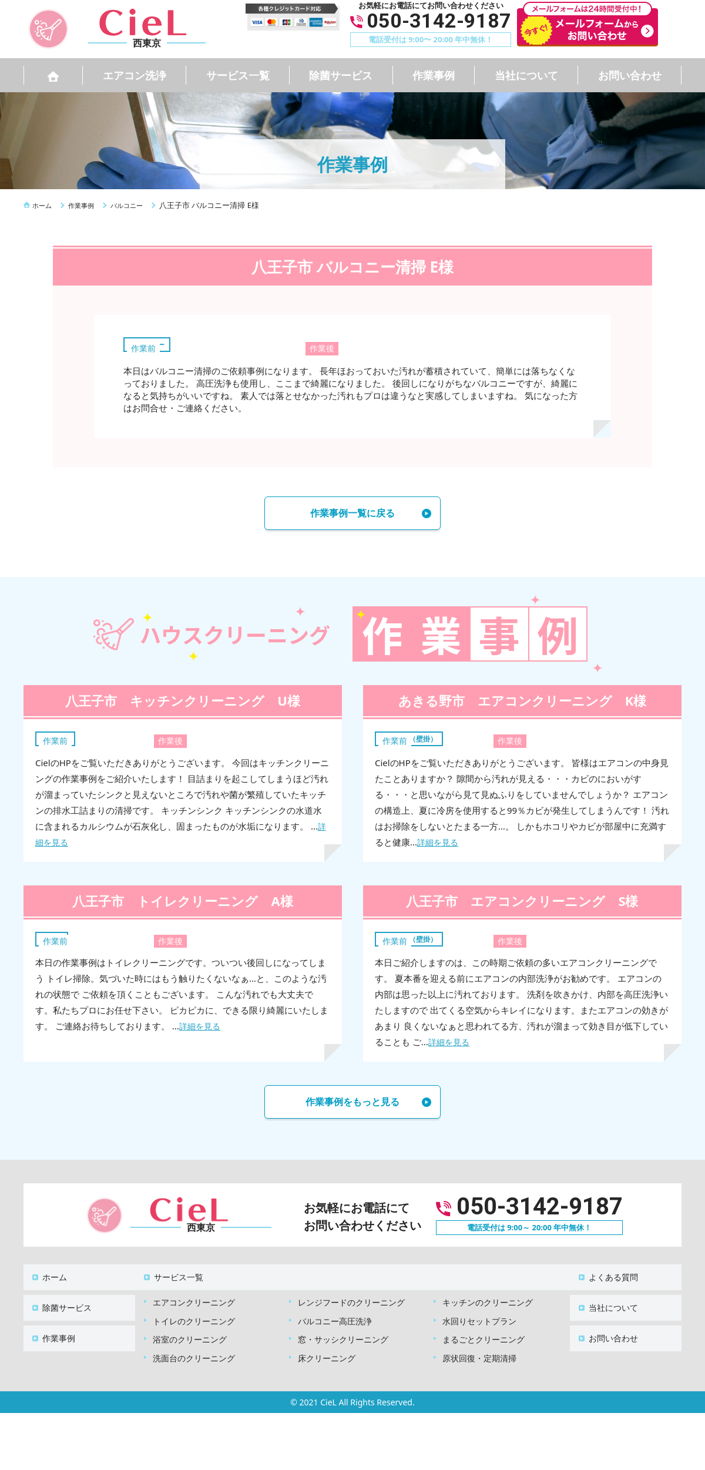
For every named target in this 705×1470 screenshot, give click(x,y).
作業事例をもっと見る (352, 1107)
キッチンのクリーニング (487, 1297)
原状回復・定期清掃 (479, 1353)
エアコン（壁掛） (416, 741)
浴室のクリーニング (190, 1334)
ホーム (47, 1278)
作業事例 (433, 75)
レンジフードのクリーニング (351, 1297)
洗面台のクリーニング (194, 1353)
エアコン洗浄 (134, 75)
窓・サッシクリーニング (343, 1334)
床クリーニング (326, 1353)
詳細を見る (439, 845)
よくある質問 (606, 1278)
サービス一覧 (238, 75)
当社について (526, 75)
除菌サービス (340, 75)
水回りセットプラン (479, 1316)
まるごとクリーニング (483, 1334)
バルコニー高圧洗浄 (335, 1316)
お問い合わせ (630, 75)
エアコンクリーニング (194, 1297)
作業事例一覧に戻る (352, 515)
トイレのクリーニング (194, 1316)
